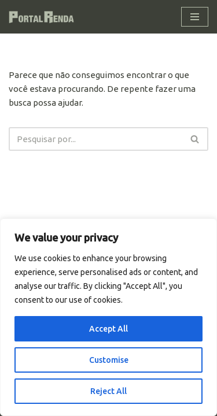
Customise (108, 360)
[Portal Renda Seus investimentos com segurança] (43, 16)
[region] (108, 317)
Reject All (108, 391)
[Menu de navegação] (194, 17)
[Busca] (95, 139)
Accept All (108, 328)
